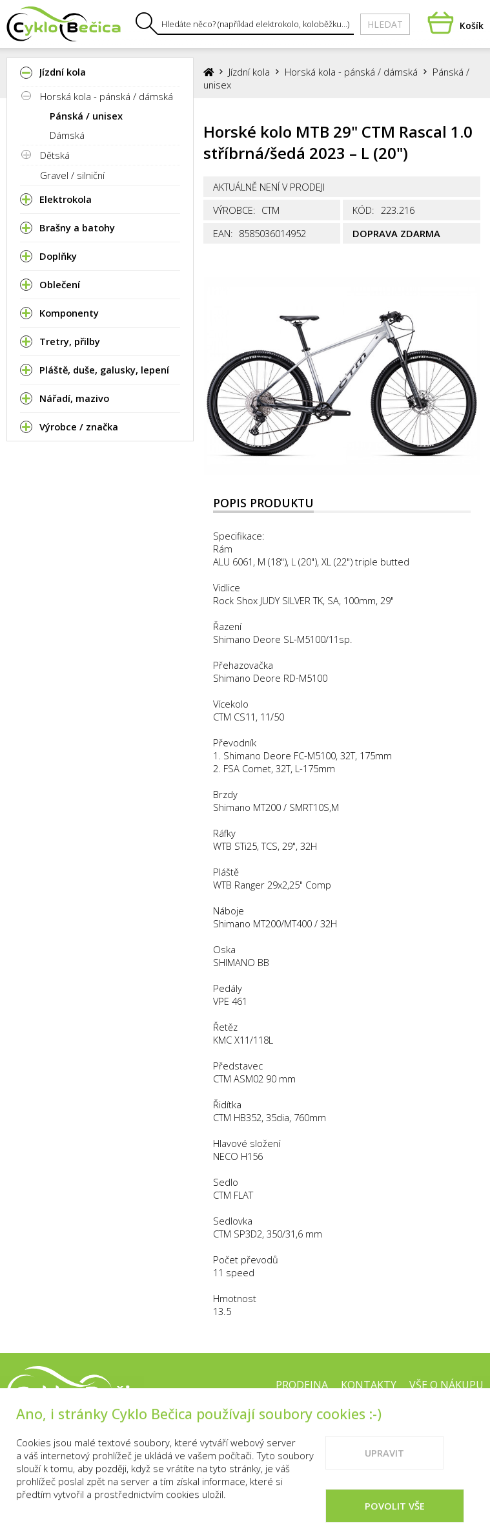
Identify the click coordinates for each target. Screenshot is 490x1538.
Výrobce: (234, 210)
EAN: (223, 233)
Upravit (384, 1471)
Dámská (67, 135)
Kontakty (368, 1385)
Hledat (385, 24)
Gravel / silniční (72, 175)
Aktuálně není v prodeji (269, 186)
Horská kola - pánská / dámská (106, 96)
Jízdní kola (249, 71)
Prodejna (302, 1385)
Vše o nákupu (446, 1385)
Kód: (363, 210)
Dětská (55, 155)
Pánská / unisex (86, 115)
